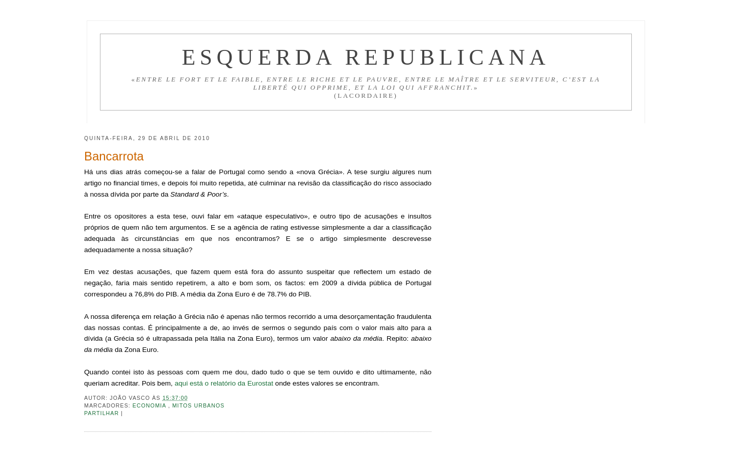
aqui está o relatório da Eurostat (223, 383)
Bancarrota (114, 156)
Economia (150, 405)
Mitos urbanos (198, 405)
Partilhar (102, 413)
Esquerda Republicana (366, 57)
